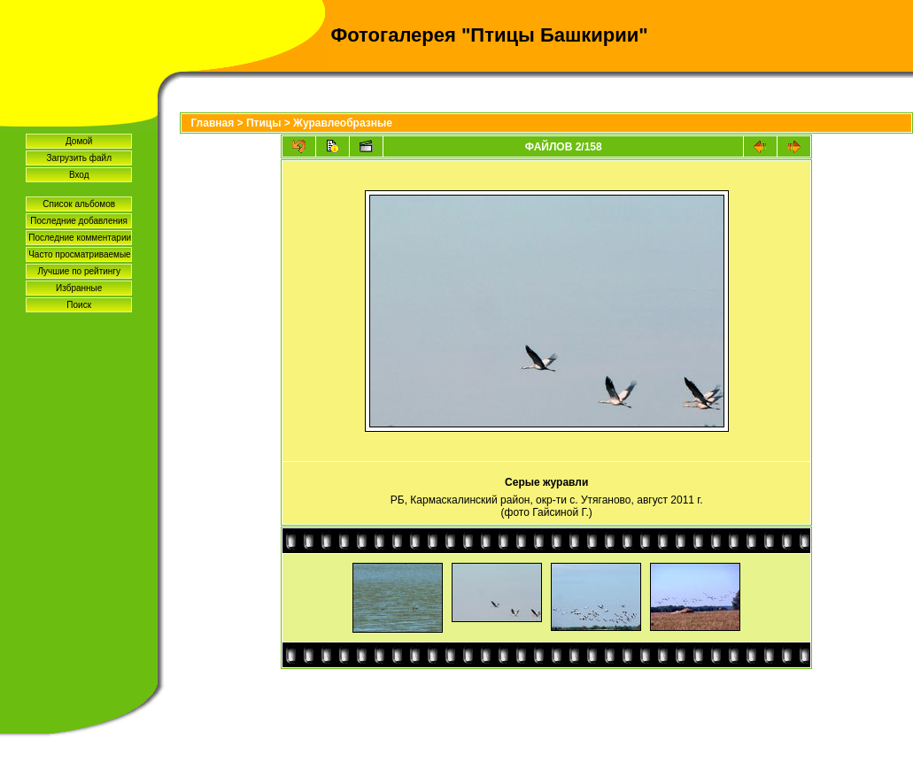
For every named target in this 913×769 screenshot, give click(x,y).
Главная (212, 123)
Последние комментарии (79, 237)
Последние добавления (79, 221)
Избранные (79, 288)
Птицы (264, 123)
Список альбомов (79, 204)
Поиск (78, 305)
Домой (79, 141)
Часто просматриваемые (79, 254)
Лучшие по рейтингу (78, 271)
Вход (79, 175)
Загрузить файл (79, 158)
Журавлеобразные (342, 123)
